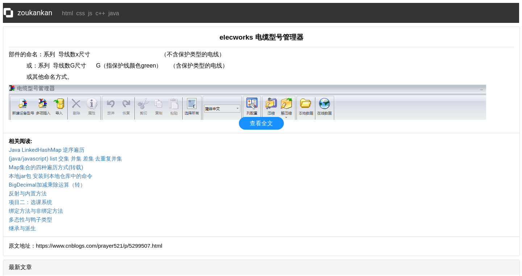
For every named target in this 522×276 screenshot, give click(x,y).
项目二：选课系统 (30, 202)
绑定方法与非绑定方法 (36, 211)
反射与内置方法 (28, 193)
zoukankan (34, 12)
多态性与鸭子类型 (30, 219)
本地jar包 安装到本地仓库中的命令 (50, 176)
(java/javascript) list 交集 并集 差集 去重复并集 (66, 158)
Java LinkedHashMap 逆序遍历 (46, 150)
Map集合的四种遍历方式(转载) (46, 167)
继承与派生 (22, 228)
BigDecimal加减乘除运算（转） (47, 185)
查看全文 (261, 123)
